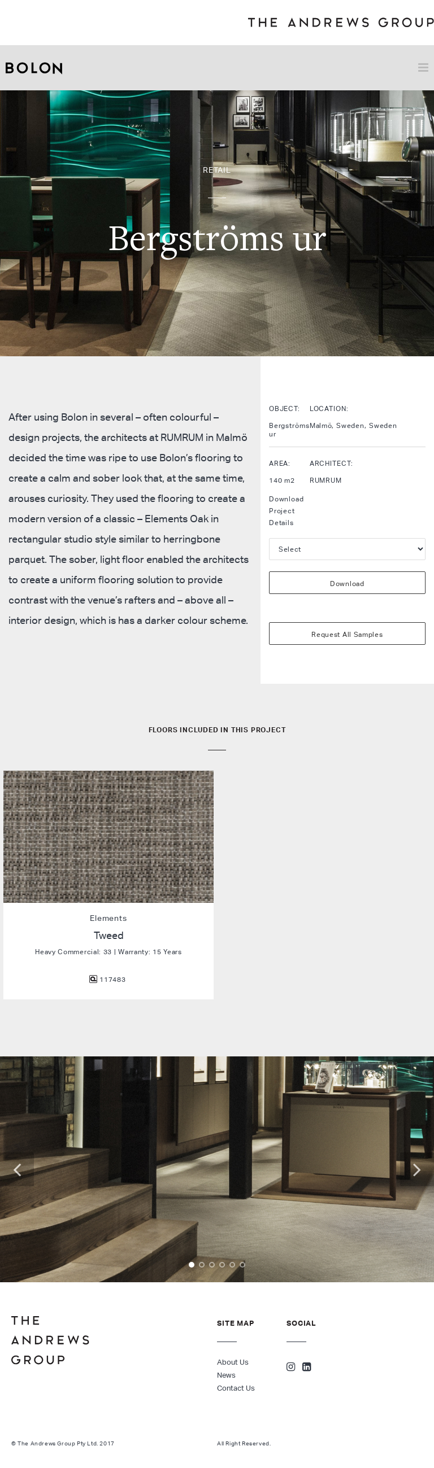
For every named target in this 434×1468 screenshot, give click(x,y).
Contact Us (236, 1388)
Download (347, 583)
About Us (233, 1362)
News (226, 1375)
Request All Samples (347, 634)
